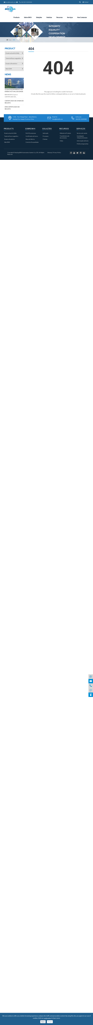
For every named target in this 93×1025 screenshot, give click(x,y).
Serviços (70, 17)
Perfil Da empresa (31, 133)
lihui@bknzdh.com (10, 2)
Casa (9, 40)
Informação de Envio (82, 141)
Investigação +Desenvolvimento (82, 137)
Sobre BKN (28, 17)
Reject (43, 1021)
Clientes (45, 139)
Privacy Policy (57, 152)
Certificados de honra (32, 136)
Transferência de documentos (64, 137)
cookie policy (47, 1018)
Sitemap (49, 152)
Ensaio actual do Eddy (12, 53)
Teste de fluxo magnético (13, 58)
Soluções (39, 17)
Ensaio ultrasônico (11, 63)
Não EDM (9, 69)
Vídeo (61, 141)
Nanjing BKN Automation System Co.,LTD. (27, 152)
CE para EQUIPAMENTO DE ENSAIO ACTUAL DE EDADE (14, 90)
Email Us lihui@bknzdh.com (57, 118)
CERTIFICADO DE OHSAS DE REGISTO (14, 102)
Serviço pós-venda (82, 133)
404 (14, 40)
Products (16, 17)
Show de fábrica (30, 139)
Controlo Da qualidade (32, 142)
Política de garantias (82, 144)
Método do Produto (65, 133)
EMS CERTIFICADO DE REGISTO (12, 108)
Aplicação (45, 133)
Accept (50, 1021)
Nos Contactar (82, 17)
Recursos (59, 17)
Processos (45, 136)
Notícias (49, 17)
